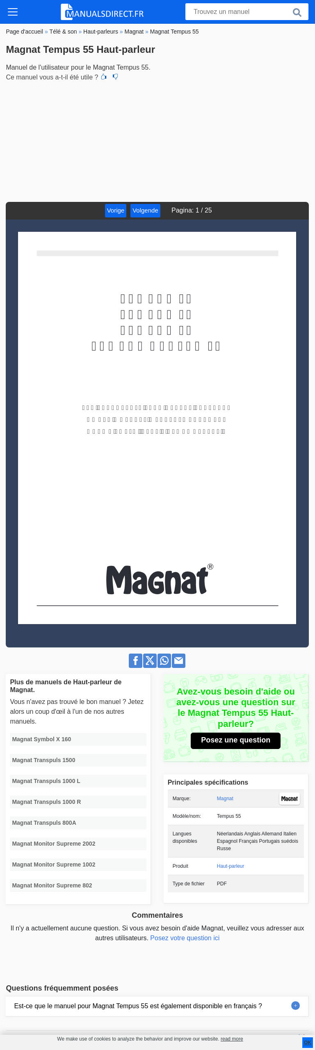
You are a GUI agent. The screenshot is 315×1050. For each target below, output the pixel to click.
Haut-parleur (230, 866)
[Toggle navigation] (13, 12)
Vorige (116, 210)
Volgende (145, 210)
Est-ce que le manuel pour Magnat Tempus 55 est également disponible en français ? (138, 1005)
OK (307, 1042)
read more (232, 1039)
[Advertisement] (157, 140)
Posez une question (235, 740)
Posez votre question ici (184, 938)
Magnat (225, 798)
